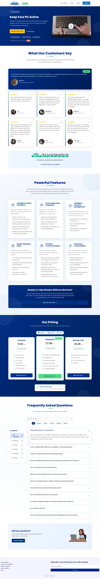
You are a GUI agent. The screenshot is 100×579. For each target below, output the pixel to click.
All (33, 423)
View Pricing (30, 31)
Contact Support (18, 540)
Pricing (72, 3)
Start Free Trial (17, 31)
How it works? (63, 3)
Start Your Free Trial (50, 302)
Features (39, 423)
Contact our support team (45, 388)
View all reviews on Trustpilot (50, 164)
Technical (58, 423)
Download (86, 3)
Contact (78, 3)
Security (52, 423)
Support (65, 423)
